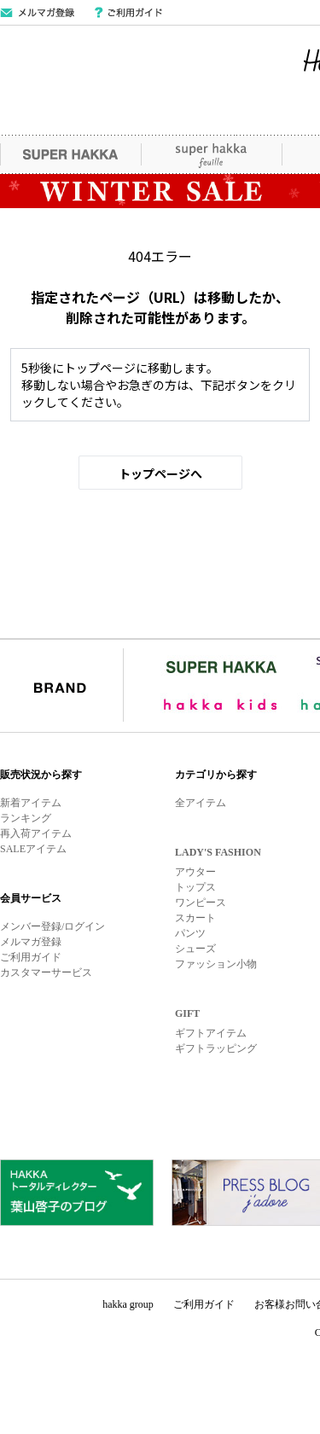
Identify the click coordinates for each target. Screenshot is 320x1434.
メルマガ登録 (30, 942)
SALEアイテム (33, 849)
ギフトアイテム (211, 1033)
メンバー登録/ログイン (52, 926)
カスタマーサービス (46, 972)
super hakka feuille (211, 154)
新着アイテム (30, 803)
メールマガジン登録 (37, 13)
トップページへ (160, 473)
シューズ (195, 949)
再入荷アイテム (36, 833)
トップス (195, 887)
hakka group (128, 1304)
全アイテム (200, 803)
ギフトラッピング (216, 1048)
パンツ (190, 933)
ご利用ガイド (128, 13)
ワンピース (200, 903)
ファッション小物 (216, 964)
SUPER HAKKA (70, 154)
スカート (195, 918)
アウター (195, 872)
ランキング (25, 818)
